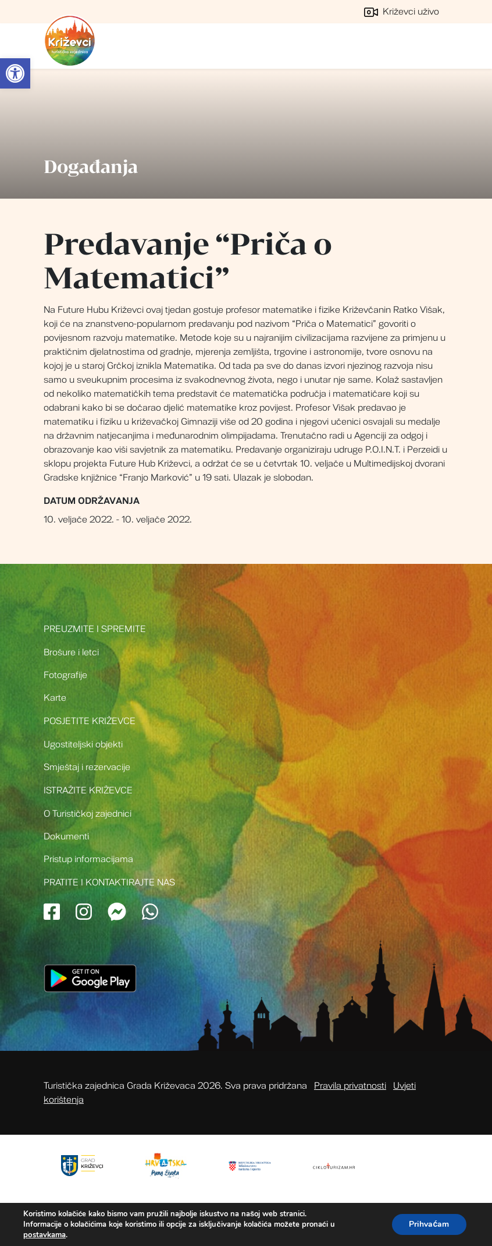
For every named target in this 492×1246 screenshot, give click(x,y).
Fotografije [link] (65, 675)
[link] (15, 73)
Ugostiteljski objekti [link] (83, 744)
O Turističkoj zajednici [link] (87, 814)
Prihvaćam (429, 1224)
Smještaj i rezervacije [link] (87, 767)
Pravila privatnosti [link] (350, 1086)
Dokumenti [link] (66, 836)
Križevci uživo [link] (401, 11)
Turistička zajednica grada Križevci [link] (70, 41)
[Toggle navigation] (435, 46)
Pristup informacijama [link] (88, 859)
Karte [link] (55, 698)
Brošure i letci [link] (71, 652)
